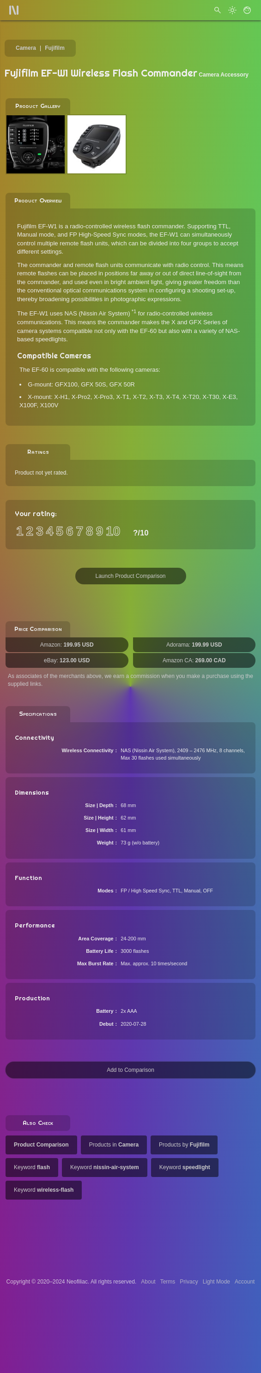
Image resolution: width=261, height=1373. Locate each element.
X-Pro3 (103, 396)
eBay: (67, 660)
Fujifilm (55, 48)
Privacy (189, 1281)
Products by (184, 1144)
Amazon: (67, 645)
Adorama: (194, 645)
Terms (168, 1281)
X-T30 (210, 396)
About (148, 1281)
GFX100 (66, 384)
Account (245, 1281)
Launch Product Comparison (130, 576)
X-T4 (172, 396)
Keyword (32, 1167)
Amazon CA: (194, 660)
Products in (114, 1144)
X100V (49, 405)
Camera (26, 48)
